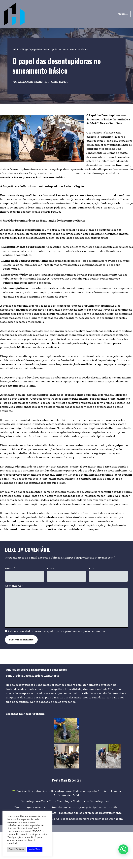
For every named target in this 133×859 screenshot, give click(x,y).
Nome (10, 594)
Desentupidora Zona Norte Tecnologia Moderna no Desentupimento (66, 828)
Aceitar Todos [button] (34, 849)
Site (91, 594)
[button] (123, 849)
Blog (24, 49)
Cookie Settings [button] (16, 849)
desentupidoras (49, 175)
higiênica (114, 198)
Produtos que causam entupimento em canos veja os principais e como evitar (66, 834)
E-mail (52, 594)
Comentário (14, 611)
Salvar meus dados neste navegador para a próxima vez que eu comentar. (57, 658)
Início (15, 49)
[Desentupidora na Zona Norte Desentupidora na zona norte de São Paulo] (14, 13)
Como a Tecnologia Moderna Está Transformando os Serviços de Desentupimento (66, 840)
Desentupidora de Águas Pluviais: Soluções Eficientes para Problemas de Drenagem (66, 846)
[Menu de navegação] (123, 14)
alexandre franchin (33, 81)
